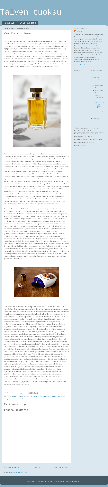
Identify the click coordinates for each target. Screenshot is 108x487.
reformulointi (55, 396)
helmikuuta (99, 85)
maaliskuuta (99, 80)
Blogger (77, 481)
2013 (95, 77)
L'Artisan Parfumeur (30, 396)
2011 (95, 122)
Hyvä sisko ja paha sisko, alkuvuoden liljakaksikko (99, 108)
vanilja (6, 399)
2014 (95, 74)
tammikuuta (99, 90)
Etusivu (10, 23)
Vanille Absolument (16, 399)
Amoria (79, 31)
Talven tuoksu (30, 12)
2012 (95, 119)
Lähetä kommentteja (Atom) (17, 472)
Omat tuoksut (28, 23)
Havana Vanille (17, 396)
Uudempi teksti (11, 467)
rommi (63, 396)
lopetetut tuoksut (44, 396)
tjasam (61, 481)
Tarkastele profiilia (80, 65)
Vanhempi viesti (61, 467)
